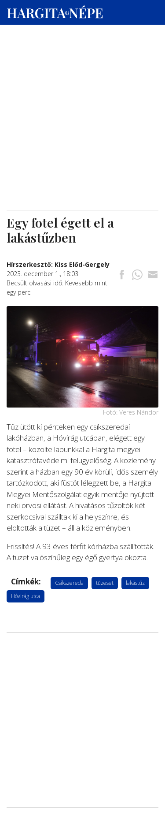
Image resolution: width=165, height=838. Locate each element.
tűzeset (105, 583)
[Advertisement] (82, 84)
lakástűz (135, 583)
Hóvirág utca (25, 596)
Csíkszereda (69, 583)
